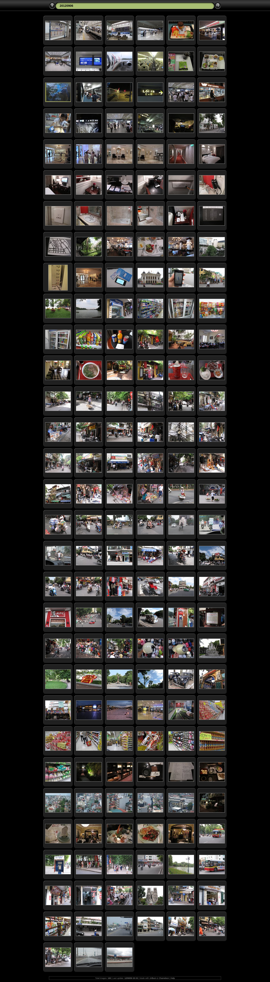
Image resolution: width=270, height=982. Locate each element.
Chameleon (164, 978)
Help (173, 978)
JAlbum (152, 978)
